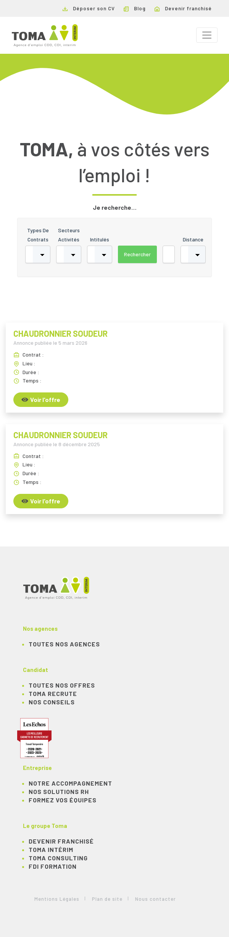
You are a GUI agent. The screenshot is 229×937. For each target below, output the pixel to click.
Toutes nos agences (64, 644)
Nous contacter (155, 899)
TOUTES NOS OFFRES (62, 685)
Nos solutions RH (59, 791)
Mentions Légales (56, 899)
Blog (135, 8)
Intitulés (99, 239)
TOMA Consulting (58, 857)
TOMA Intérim (51, 849)
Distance (193, 239)
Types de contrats (38, 235)
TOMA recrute (53, 693)
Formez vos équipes (63, 800)
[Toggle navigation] (207, 35)
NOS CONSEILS (52, 702)
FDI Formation (53, 866)
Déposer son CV (89, 8)
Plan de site (107, 899)
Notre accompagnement (70, 783)
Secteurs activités (69, 235)
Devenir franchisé (183, 8)
